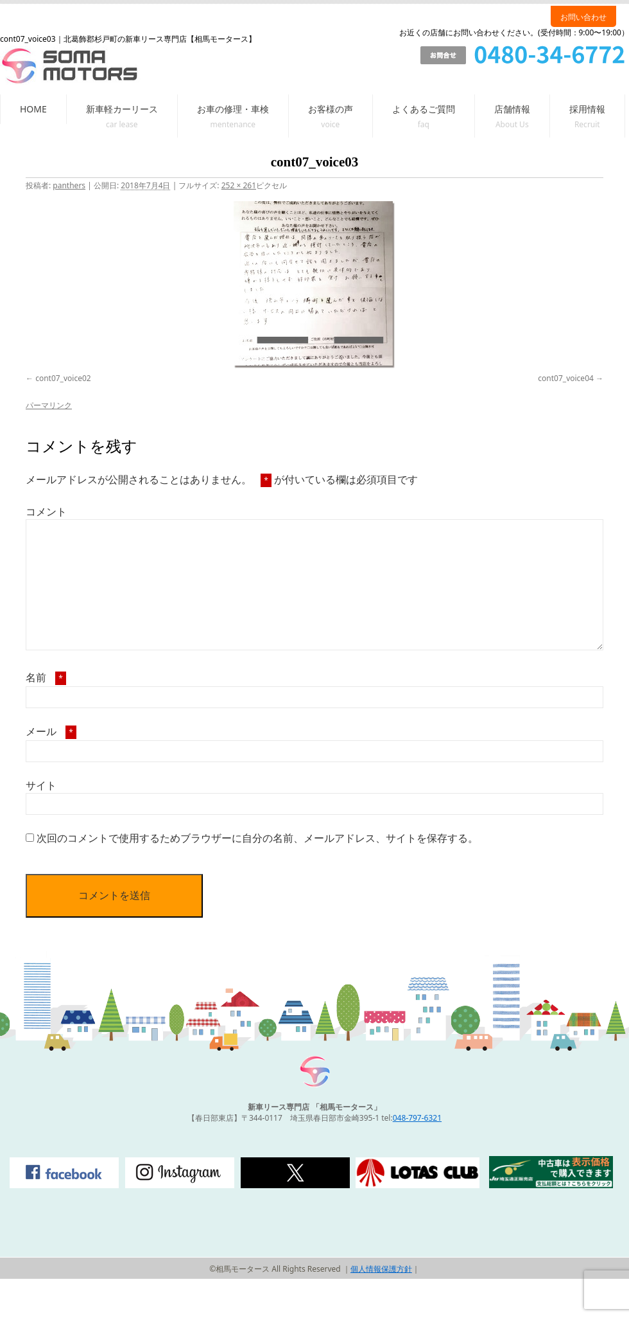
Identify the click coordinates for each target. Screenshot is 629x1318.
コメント (46, 511)
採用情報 (587, 109)
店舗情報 (512, 109)
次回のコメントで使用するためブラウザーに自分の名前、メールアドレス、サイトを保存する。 (257, 838)
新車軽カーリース (122, 109)
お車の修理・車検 (233, 109)
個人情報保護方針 (381, 1268)
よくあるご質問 (423, 109)
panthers (69, 185)
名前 (46, 677)
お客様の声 (330, 109)
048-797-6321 (417, 1117)
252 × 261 (238, 185)
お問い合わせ (583, 17)
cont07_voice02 (63, 378)
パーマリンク (49, 405)
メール (51, 731)
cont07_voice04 (566, 378)
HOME (33, 109)
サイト (41, 785)
